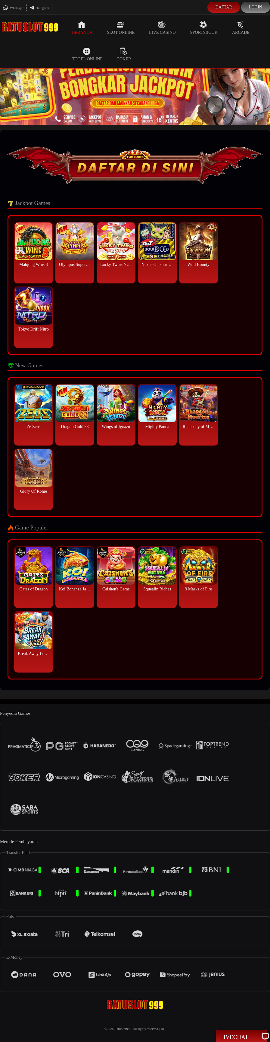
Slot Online (121, 28)
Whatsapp (13, 8)
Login (255, 7)
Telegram (39, 8)
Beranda (82, 28)
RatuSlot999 (122, 1029)
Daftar (223, 7)
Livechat (241, 1036)
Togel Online (87, 54)
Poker (124, 54)
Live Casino (162, 28)
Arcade (241, 28)
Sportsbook (204, 28)
